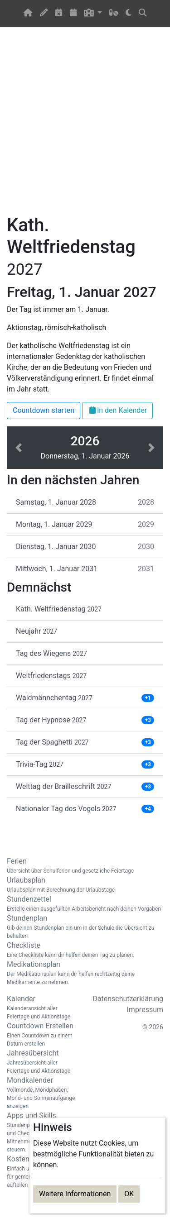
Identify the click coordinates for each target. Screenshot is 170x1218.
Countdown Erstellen (42, 1035)
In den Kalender (117, 410)
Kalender (42, 1007)
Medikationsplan (85, 973)
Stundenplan (85, 927)
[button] (93, 13)
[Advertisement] (85, 126)
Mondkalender (42, 1093)
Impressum (145, 1009)
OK (129, 1193)
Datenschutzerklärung (127, 998)
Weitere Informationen (75, 1193)
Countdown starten (43, 410)
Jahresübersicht (42, 1062)
